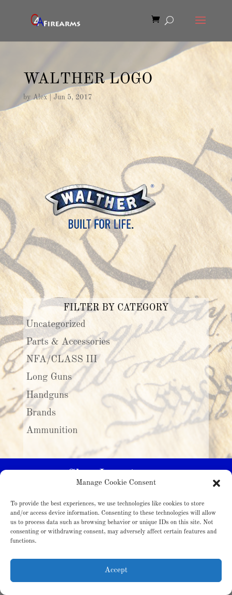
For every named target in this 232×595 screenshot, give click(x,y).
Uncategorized (56, 324)
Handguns (47, 395)
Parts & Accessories (68, 342)
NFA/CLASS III (62, 359)
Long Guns (49, 377)
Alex (40, 97)
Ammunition (52, 430)
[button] (216, 483)
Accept (115, 570)
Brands (41, 413)
